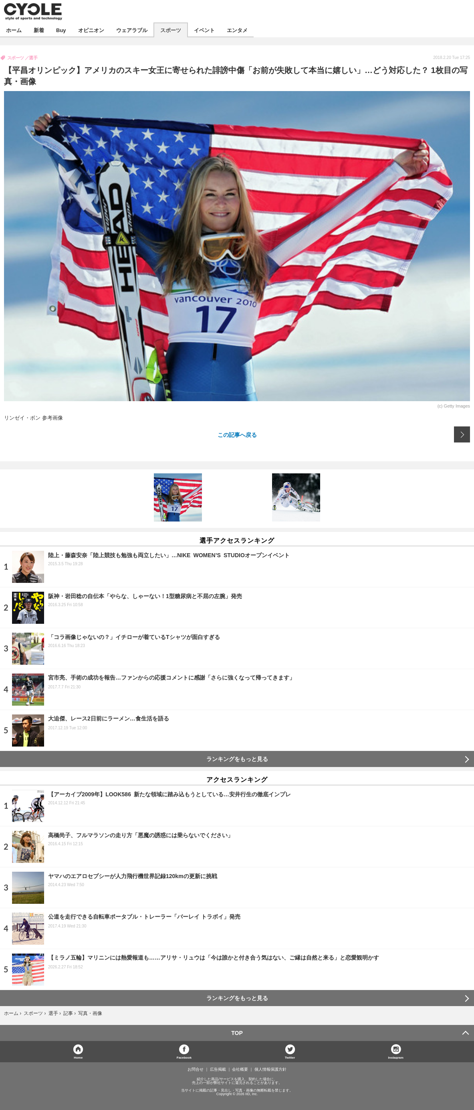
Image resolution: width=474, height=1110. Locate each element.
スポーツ (170, 29)
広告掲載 (218, 1069)
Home (78, 1057)
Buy (61, 29)
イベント (204, 29)
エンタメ (237, 29)
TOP (237, 1033)
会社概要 (240, 1069)
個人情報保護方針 (270, 1069)
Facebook (184, 1057)
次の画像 (462, 434)
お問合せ (196, 1069)
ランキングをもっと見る (237, 759)
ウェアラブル (131, 29)
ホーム (14, 29)
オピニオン (91, 29)
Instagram (395, 1057)
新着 (39, 29)
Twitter (290, 1057)
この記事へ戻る (237, 434)
